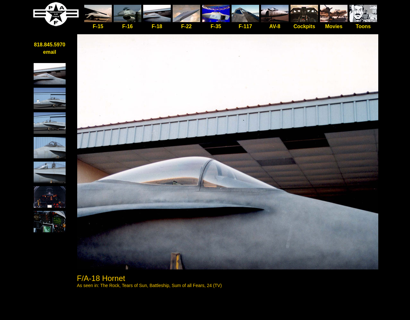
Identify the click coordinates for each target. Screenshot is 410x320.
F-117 (245, 26)
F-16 (127, 26)
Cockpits (304, 26)
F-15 (98, 24)
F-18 (157, 26)
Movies (333, 26)
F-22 (186, 26)
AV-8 (274, 26)
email (49, 52)
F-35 (216, 26)
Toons (363, 26)
